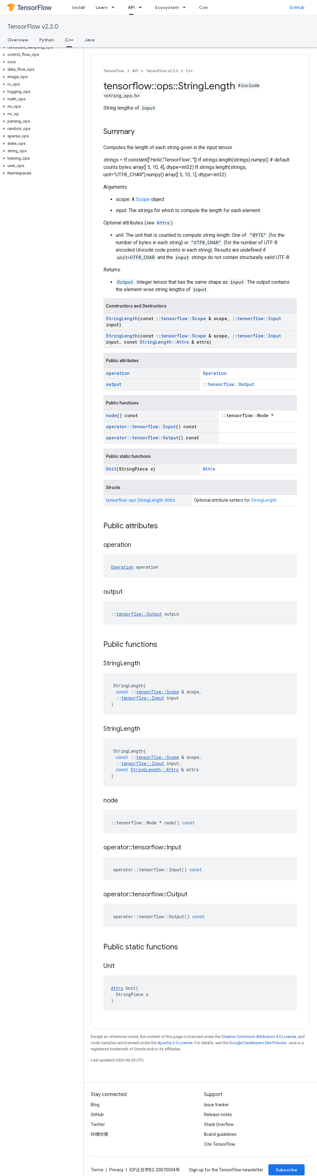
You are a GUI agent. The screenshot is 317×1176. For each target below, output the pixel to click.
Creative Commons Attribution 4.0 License (258, 1036)
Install (78, 7)
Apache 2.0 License (175, 1042)
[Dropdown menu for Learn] (114, 7)
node (111, 415)
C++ (189, 71)
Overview (17, 40)
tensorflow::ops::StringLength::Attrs (140, 500)
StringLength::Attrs (164, 342)
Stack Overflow (219, 1124)
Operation (215, 373)
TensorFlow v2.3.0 (33, 27)
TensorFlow (113, 71)
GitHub (297, 7)
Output (125, 282)
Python (46, 40)
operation (118, 373)
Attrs (163, 223)
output (113, 384)
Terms (97, 1169)
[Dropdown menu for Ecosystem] (186, 7)
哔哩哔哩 (99, 1134)
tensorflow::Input (259, 318)
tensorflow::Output (231, 384)
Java (89, 40)
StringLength (122, 318)
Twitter (98, 1124)
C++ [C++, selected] (69, 40)
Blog (95, 1104)
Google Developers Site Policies (257, 1042)
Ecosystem (167, 7)
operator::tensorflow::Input (141, 426)
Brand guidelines (220, 1134)
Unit (111, 469)
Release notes (218, 1114)
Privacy (116, 1169)
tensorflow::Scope (183, 318)
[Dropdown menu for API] (142, 7)
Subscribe (286, 1170)
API (135, 71)
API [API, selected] (131, 7)
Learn (101, 7)
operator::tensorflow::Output (142, 438)
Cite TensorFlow (219, 1144)
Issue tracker (216, 1104)
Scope (143, 199)
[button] (40, 47)
